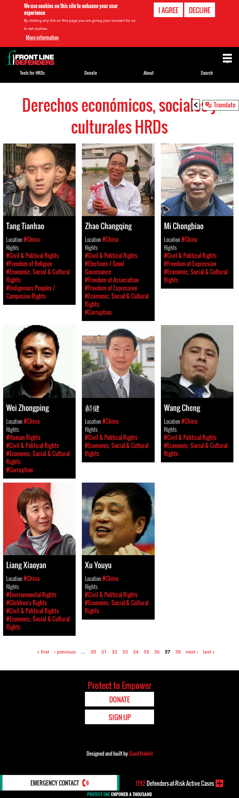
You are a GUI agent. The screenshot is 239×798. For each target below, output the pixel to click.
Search (207, 72)
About (148, 72)
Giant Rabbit (141, 753)
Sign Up (120, 717)
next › (192, 652)
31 (104, 652)
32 (114, 652)
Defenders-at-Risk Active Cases (175, 783)
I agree (168, 10)
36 (157, 652)
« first (43, 652)
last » (209, 652)
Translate (225, 104)
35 (146, 652)
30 (93, 652)
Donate (90, 72)
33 (125, 652)
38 (178, 652)
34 (135, 652)
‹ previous (65, 652)
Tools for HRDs (32, 72)
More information (42, 37)
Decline (199, 10)
